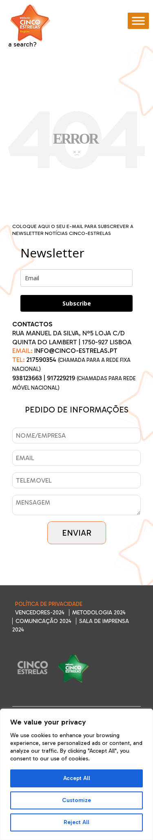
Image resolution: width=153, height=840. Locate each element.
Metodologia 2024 (99, 612)
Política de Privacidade (48, 604)
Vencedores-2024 (39, 612)
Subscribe (76, 303)
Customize (76, 800)
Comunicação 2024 (43, 621)
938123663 (27, 378)
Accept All (76, 778)
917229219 (61, 378)
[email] (76, 278)
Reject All (76, 822)
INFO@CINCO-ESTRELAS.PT (76, 351)
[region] (76, 774)
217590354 (41, 359)
